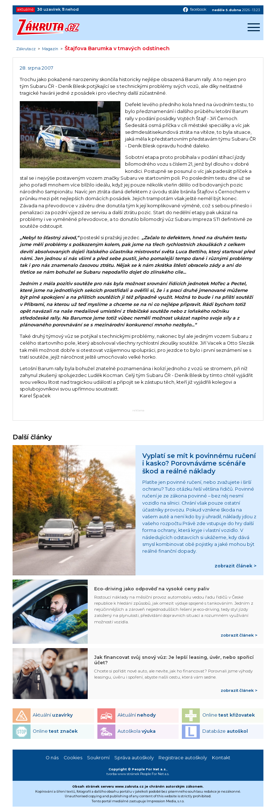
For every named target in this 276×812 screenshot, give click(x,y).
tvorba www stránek (122, 774)
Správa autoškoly (134, 757)
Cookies (73, 757)
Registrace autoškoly (182, 757)
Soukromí (98, 757)
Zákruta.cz (26, 49)
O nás (52, 757)
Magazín (50, 49)
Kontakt (221, 757)
